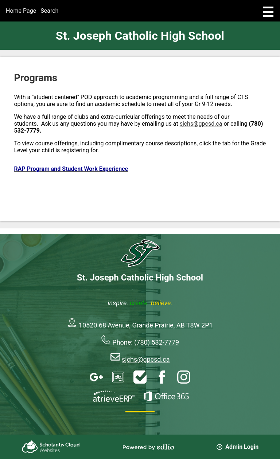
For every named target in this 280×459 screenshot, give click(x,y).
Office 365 (166, 396)
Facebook (162, 377)
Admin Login (237, 446)
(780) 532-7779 (156, 342)
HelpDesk (140, 377)
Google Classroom (118, 377)
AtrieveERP (113, 396)
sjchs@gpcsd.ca (201, 123)
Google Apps (96, 377)
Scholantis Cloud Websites (51, 446)
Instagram (183, 377)
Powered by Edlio (148, 447)
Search (49, 10)
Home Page (21, 10)
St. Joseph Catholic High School (140, 36)
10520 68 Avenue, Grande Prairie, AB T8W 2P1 (146, 325)
